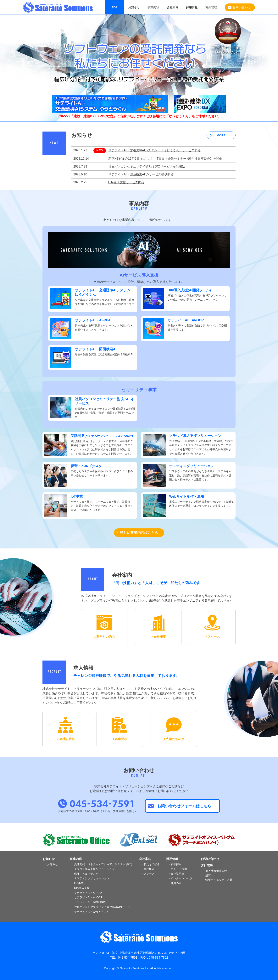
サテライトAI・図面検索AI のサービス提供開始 (141, 174)
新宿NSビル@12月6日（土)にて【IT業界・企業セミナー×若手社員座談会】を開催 (165, 158)
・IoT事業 (77, 883)
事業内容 (76, 859)
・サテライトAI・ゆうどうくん (90, 911)
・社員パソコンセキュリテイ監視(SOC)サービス (101, 906)
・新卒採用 (174, 864)
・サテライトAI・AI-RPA (86, 892)
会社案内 (172, 7)
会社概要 (159, 636)
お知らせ (134, 7)
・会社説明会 (176, 873)
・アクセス (147, 873)
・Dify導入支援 (80, 887)
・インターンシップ (180, 878)
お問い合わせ (241, 7)
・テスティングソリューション (90, 878)
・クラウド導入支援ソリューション (93, 868)
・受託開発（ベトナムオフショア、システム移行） (102, 864)
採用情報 (192, 7)
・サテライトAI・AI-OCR (87, 897)
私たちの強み (105, 636)
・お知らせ (51, 864)
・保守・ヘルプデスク (84, 873)
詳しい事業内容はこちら (139, 533)
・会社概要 (147, 868)
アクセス (214, 636)
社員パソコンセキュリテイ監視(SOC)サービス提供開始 (146, 166)
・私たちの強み (150, 864)
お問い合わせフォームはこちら (184, 806)
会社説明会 (67, 739)
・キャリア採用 (177, 868)
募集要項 (121, 739)
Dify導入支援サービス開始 (126, 182)
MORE (221, 135)
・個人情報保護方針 (215, 870)
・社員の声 (174, 883)
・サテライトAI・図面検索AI (88, 902)
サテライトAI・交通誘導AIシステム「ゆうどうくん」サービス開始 (154, 150)
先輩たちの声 (175, 739)
